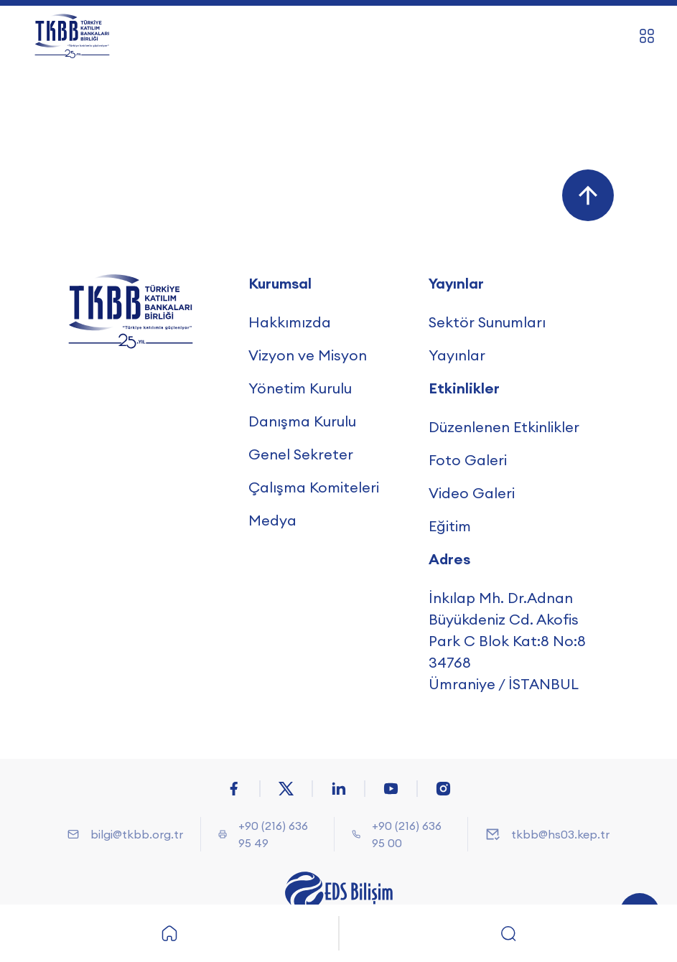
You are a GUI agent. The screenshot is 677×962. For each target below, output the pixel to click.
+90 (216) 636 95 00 (407, 834)
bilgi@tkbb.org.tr (136, 834)
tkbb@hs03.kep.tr (560, 834)
